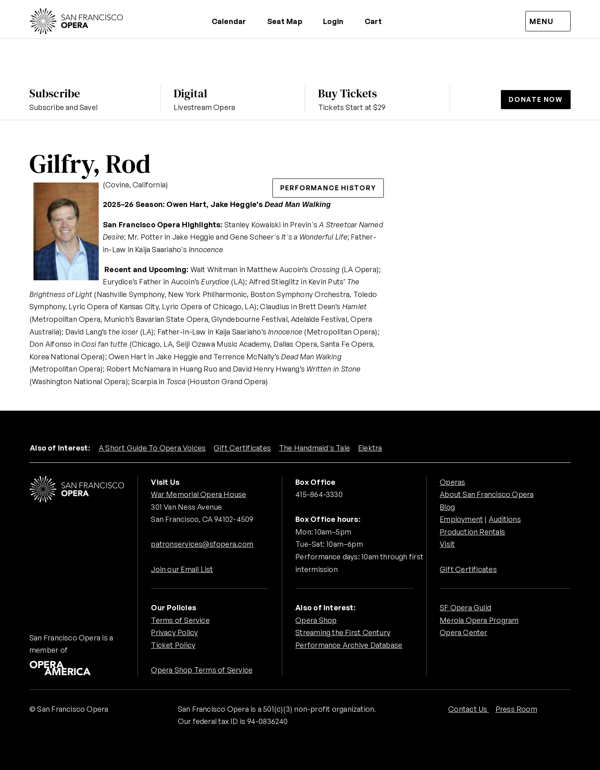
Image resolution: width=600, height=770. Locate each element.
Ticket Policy (173, 644)
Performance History (328, 188)
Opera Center (463, 632)
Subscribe (54, 93)
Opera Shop (316, 620)
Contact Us (468, 708)
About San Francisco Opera (487, 494)
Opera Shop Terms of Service (201, 669)
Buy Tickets (347, 93)
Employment (461, 519)
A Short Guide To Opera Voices (152, 447)
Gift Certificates (242, 447)
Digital (190, 93)
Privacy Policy (174, 632)
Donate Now (536, 99)
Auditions (505, 519)
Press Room (516, 708)
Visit (447, 543)
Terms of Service (180, 620)
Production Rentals (472, 531)
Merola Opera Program (479, 620)
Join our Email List (182, 569)
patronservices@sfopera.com (202, 543)
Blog (447, 506)
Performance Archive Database (348, 644)
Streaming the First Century (342, 632)
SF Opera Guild (465, 607)
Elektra (370, 447)
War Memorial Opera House (198, 494)
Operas (452, 481)
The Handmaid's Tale (314, 447)
